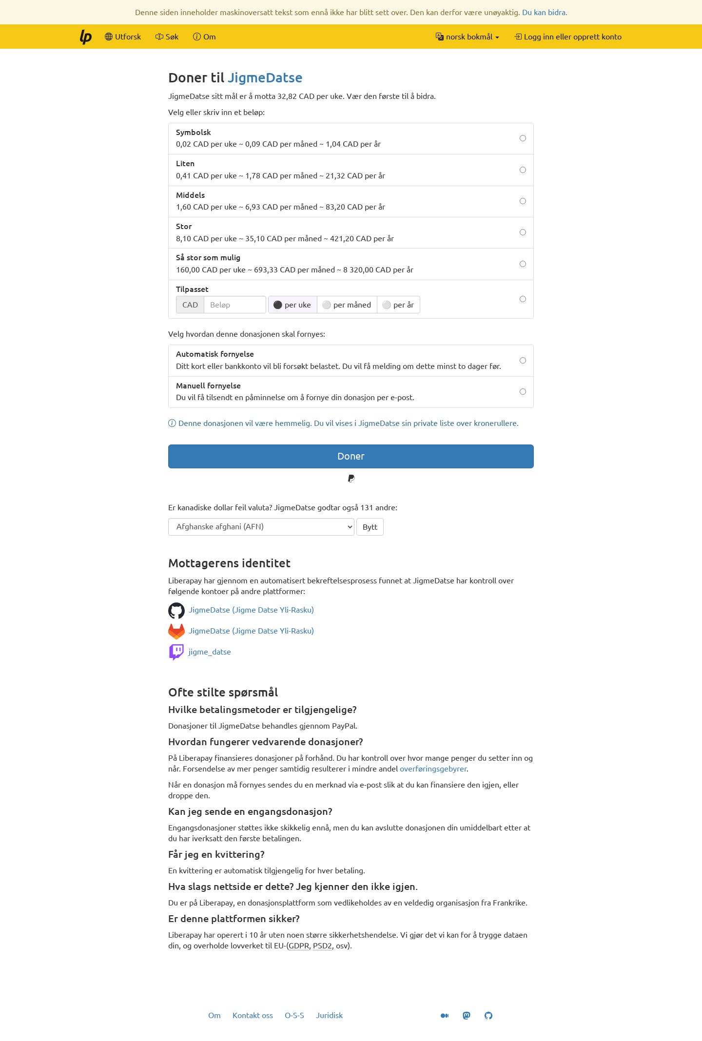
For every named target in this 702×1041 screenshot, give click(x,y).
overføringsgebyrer (433, 768)
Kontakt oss (253, 1015)
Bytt (370, 526)
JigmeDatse (265, 77)
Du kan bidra (544, 12)
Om (214, 1015)
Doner (351, 456)
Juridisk (329, 1015)
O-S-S (294, 1015)
